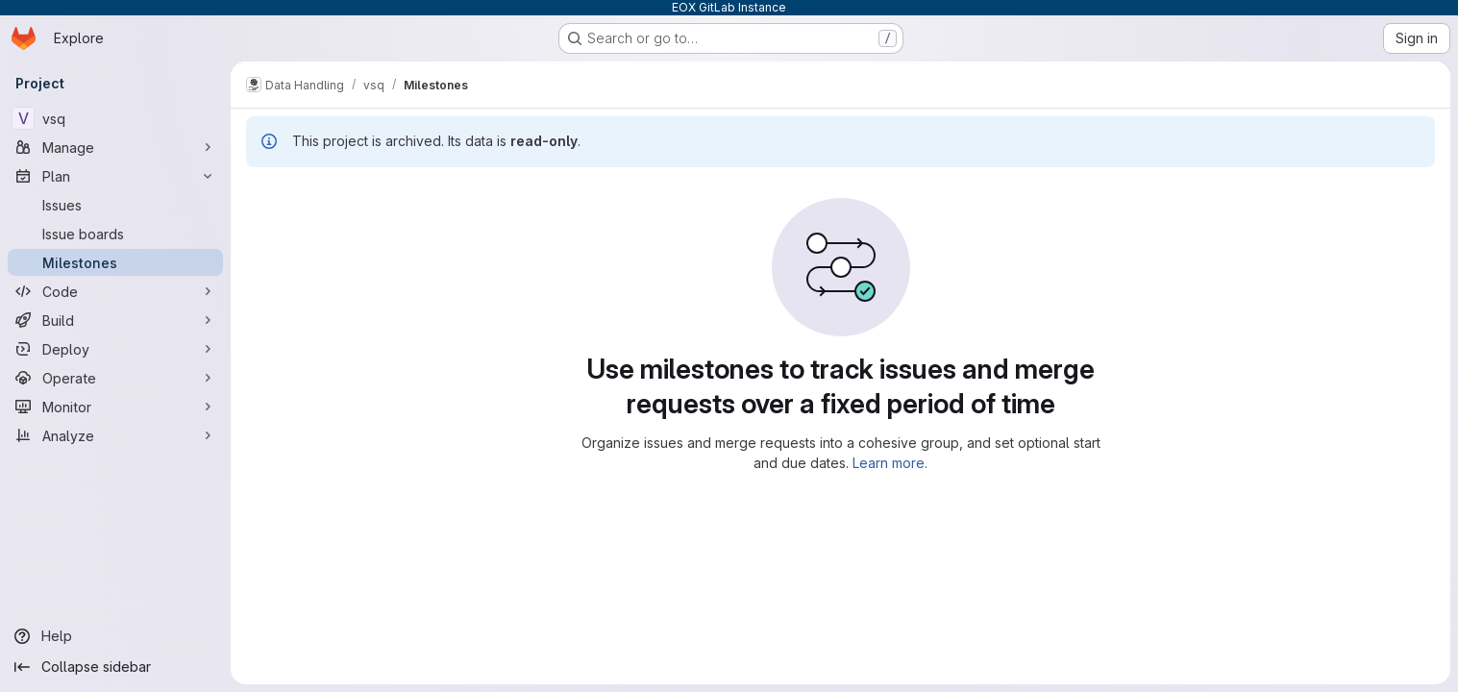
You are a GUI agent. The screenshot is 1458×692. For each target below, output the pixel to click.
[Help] (115, 636)
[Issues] (115, 204)
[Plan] (115, 175)
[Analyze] (115, 435)
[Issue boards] (115, 233)
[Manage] (115, 147)
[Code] (115, 291)
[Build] (115, 320)
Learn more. (890, 463)
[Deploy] (115, 348)
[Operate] (115, 377)
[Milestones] (115, 262)
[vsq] (115, 118)
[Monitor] (115, 406)
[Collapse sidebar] (115, 667)
